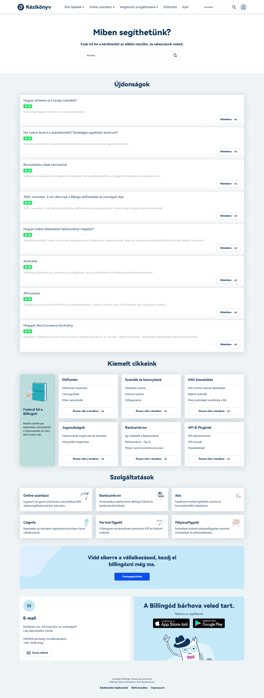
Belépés (243, 7)
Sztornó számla (134, 394)
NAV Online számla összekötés (206, 388)
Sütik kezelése (139, 687)
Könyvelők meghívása (75, 442)
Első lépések (72, 7)
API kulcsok (195, 442)
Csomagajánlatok (132, 576)
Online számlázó (101, 7)
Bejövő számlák (197, 394)
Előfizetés (170, 7)
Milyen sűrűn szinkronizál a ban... (145, 448)
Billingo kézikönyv (34, 7)
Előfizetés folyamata (74, 388)
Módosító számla (135, 388)
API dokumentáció (199, 435)
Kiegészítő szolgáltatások (137, 7)
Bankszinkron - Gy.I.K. (138, 442)
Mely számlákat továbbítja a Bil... (208, 400)
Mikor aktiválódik (72, 400)
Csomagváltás (70, 394)
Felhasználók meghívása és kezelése (84, 435)
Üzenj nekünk (40, 652)
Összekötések (196, 448)
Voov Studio (142, 682)
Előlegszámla (133, 400)
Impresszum (157, 687)
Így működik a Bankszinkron (142, 435)
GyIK (185, 7)
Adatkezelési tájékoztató (114, 687)
